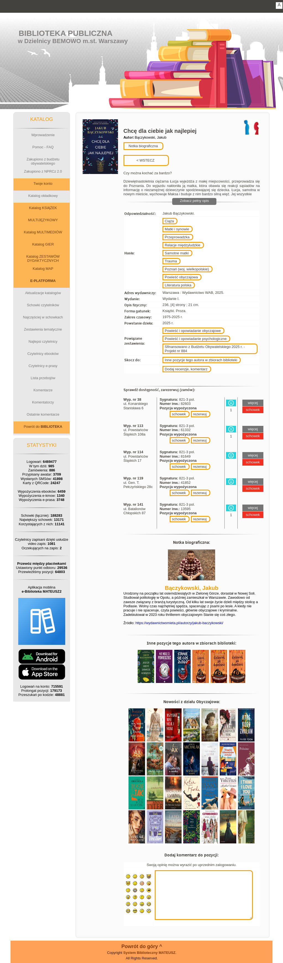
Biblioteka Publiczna (66, 33)
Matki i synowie (177, 229)
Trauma (171, 261)
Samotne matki (177, 253)
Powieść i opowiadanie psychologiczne (196, 339)
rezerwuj (200, 414)
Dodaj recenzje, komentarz (186, 369)
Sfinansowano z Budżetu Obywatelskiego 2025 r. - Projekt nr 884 (205, 349)
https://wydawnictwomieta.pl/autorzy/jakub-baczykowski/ (179, 623)
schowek (179, 414)
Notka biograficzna (143, 146)
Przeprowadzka (177, 237)
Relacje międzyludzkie (182, 245)
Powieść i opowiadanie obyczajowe (193, 331)
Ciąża (169, 221)
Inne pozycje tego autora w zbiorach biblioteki (201, 360)
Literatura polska (178, 285)
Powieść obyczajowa (181, 277)
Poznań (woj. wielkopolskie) (187, 269)
